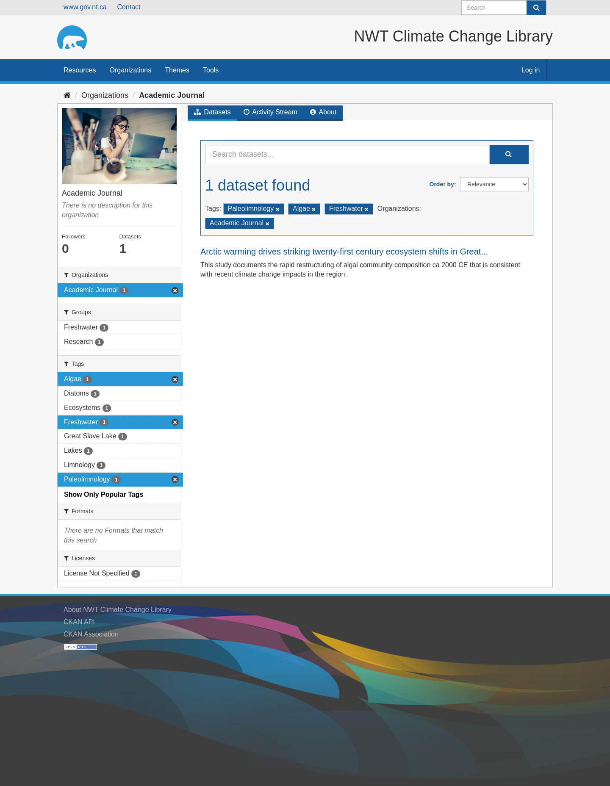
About (323, 112)
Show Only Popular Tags (103, 494)
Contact (128, 7)
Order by (442, 184)
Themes (177, 70)
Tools (211, 70)
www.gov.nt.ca (85, 7)
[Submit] (536, 7)
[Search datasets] (503, 7)
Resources (80, 70)
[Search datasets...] (347, 154)
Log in (530, 70)
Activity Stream (270, 112)
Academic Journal (172, 95)
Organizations (130, 70)
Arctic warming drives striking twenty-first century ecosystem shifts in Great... (344, 251)
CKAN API (79, 621)
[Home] (67, 95)
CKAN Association (91, 634)
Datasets (212, 112)
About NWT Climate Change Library (118, 609)
